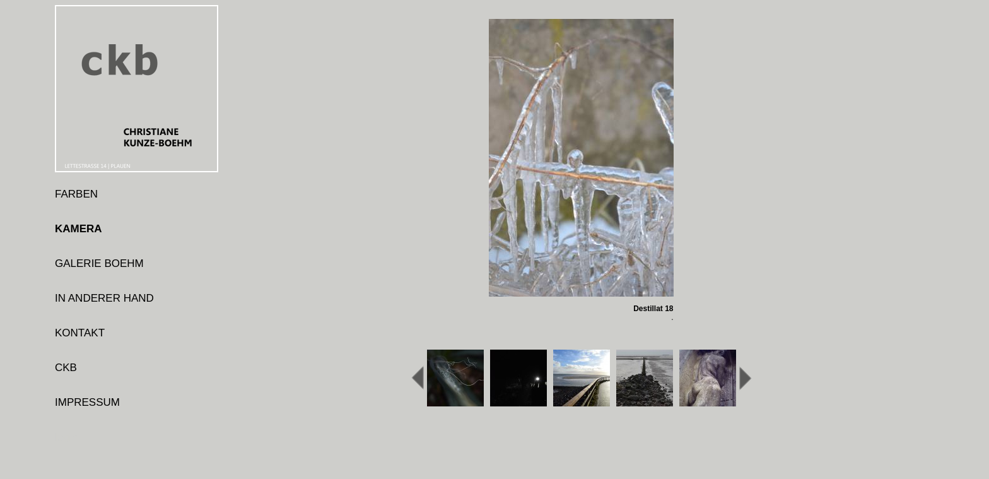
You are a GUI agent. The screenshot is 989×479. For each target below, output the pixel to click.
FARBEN (76, 194)
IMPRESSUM (87, 402)
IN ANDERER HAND (104, 298)
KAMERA (78, 229)
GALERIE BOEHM (99, 263)
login (66, 437)
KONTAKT (80, 333)
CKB (66, 368)
